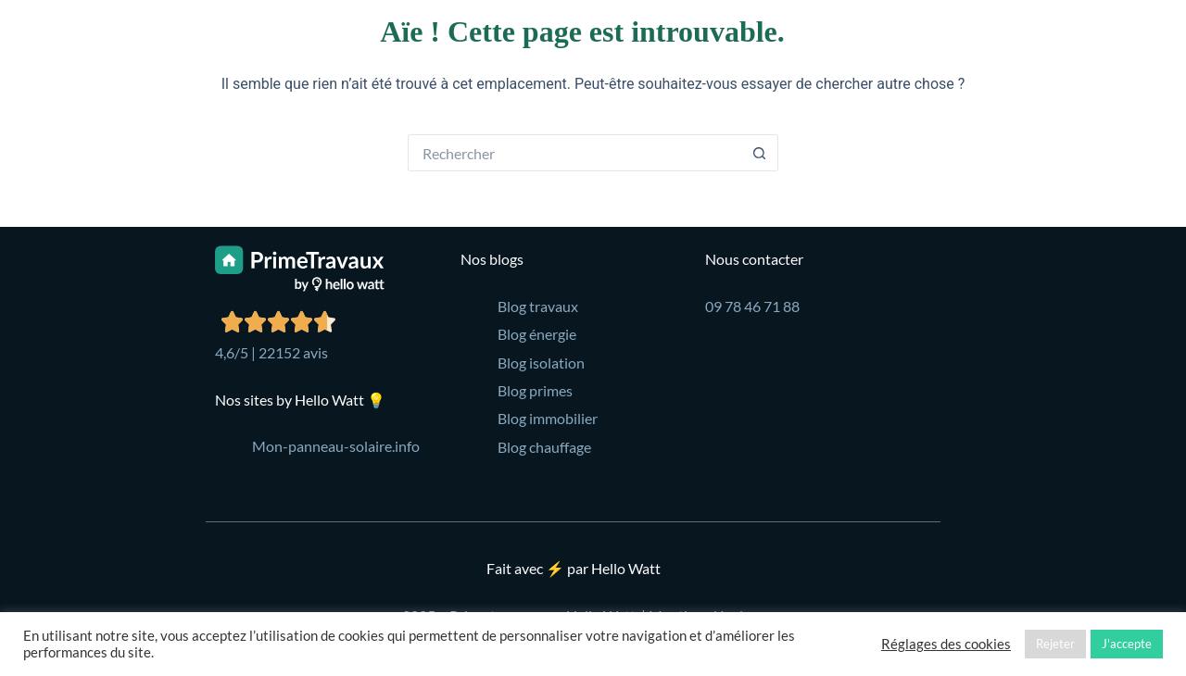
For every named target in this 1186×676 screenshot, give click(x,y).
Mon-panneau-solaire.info (336, 446)
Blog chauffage (544, 447)
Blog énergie (537, 334)
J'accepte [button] (1127, 643)
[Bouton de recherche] (759, 152)
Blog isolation (541, 362)
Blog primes (535, 390)
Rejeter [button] (1055, 643)
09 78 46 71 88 (752, 306)
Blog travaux (538, 306)
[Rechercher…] (574, 152)
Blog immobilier (548, 418)
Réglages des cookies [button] (946, 644)
